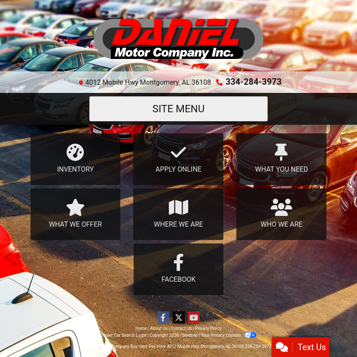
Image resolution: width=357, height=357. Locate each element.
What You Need (281, 158)
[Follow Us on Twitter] (179, 317)
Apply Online (178, 158)
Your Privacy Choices (228, 335)
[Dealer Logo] (179, 39)
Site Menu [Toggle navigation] (179, 109)
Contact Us (181, 328)
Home (141, 328)
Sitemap (190, 335)
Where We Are (178, 213)
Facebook (179, 268)
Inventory (76, 158)
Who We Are (281, 213)
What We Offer (76, 213)
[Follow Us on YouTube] (194, 317)
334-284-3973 (254, 82)
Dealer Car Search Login (123, 335)
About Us (159, 328)
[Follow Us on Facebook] (163, 317)
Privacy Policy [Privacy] (208, 328)
